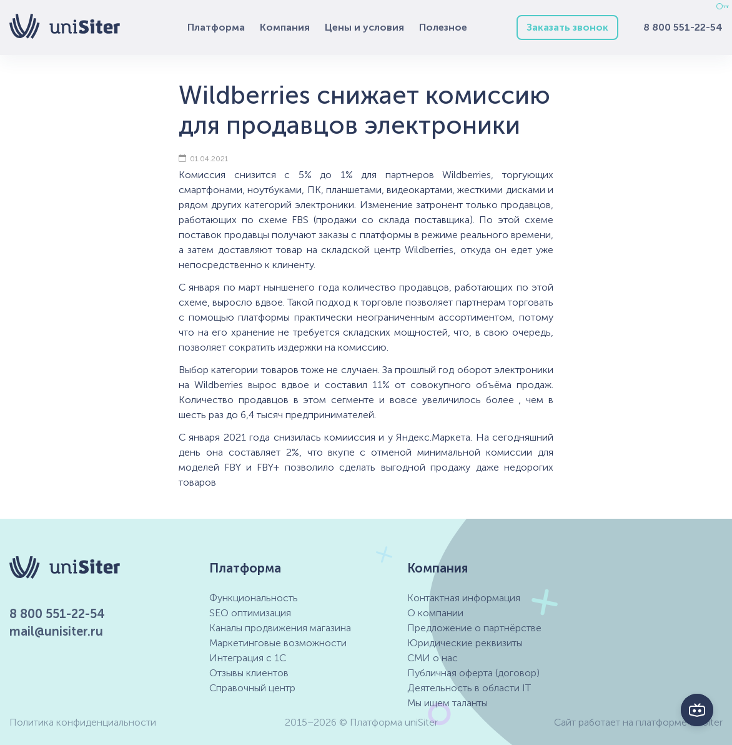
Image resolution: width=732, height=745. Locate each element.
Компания (285, 27)
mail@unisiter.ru (56, 631)
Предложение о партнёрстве (474, 628)
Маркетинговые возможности (278, 643)
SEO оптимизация (250, 613)
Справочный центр (252, 688)
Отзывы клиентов (249, 673)
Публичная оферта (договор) (473, 673)
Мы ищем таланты (447, 703)
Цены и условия (364, 27)
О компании (435, 613)
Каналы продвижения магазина (280, 628)
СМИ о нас (432, 658)
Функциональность (253, 598)
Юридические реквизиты (465, 643)
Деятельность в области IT (469, 688)
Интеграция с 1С (247, 658)
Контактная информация (463, 598)
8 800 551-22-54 (683, 27)
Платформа (216, 27)
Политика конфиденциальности (82, 722)
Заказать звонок (567, 27)
